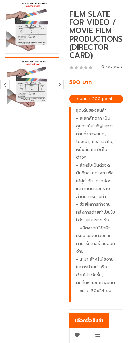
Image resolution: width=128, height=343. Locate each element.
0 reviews (111, 67)
